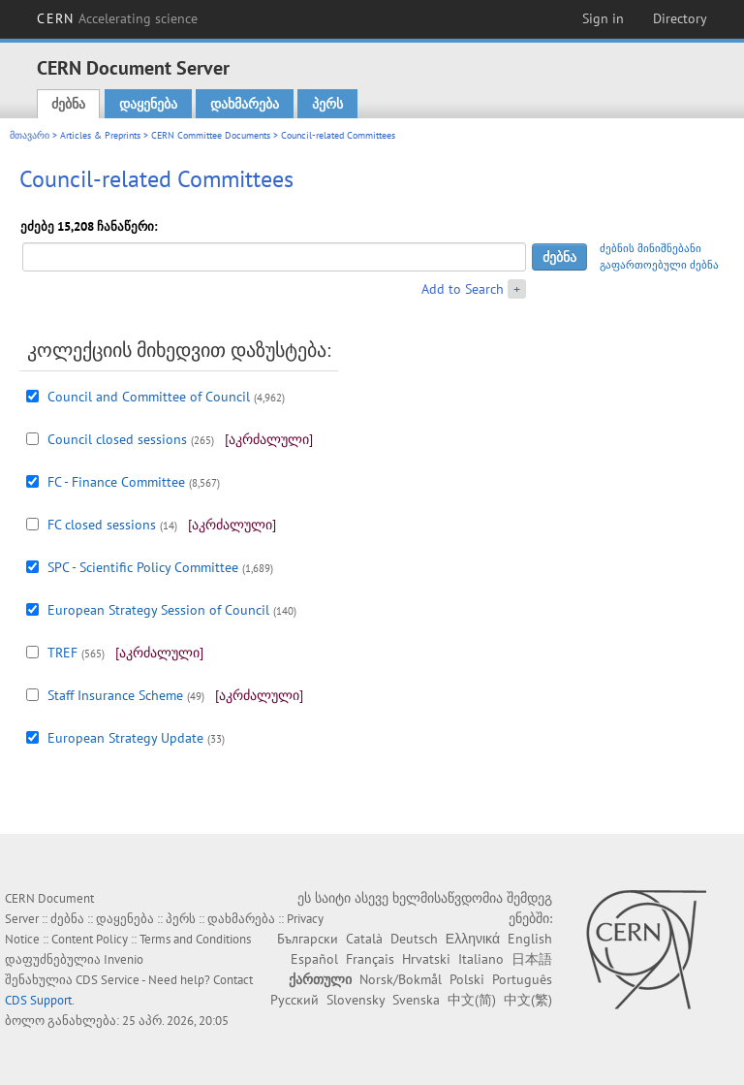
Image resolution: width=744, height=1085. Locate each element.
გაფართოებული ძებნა (659, 264)
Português (522, 979)
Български (307, 938)
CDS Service (108, 980)
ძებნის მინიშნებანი (650, 248)
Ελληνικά (473, 938)
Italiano (481, 959)
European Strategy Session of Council (158, 610)
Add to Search (462, 289)
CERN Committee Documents (210, 135)
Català (364, 938)
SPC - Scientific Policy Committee (142, 567)
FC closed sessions (101, 524)
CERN (117, 18)
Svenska (416, 999)
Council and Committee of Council (148, 396)
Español (314, 959)
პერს (327, 103)
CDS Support (38, 1000)
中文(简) (472, 999)
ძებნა (68, 103)
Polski (467, 979)
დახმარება (244, 103)
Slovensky (355, 999)
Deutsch (414, 938)
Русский (294, 999)
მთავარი (29, 135)
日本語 (532, 959)
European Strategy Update (125, 738)
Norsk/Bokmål (400, 979)
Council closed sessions (117, 439)
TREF (62, 652)
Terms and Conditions (195, 939)
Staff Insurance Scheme (115, 695)
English (530, 938)
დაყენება (148, 103)
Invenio (123, 959)
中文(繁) (528, 999)
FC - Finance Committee (116, 482)
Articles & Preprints (100, 135)
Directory (680, 18)
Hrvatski (426, 959)
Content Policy (89, 939)
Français (370, 959)
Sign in (603, 18)
